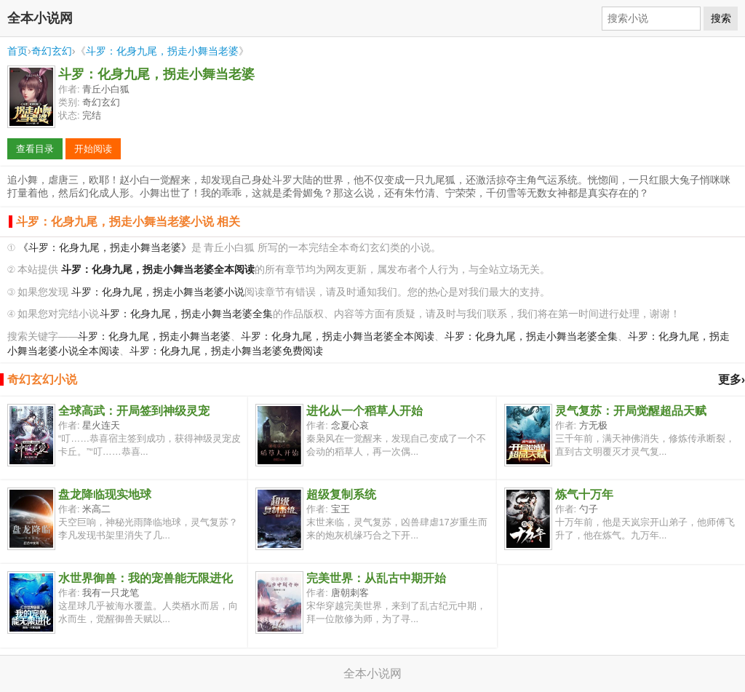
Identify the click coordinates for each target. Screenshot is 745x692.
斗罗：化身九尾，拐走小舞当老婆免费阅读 (226, 351)
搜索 (721, 18)
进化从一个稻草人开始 (364, 411)
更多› (731, 379)
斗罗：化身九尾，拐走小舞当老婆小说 (157, 292)
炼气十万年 (584, 494)
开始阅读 (93, 148)
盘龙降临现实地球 (104, 494)
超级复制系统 (341, 494)
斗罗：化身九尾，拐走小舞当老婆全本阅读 (337, 336)
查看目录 (35, 148)
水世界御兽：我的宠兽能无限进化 (145, 578)
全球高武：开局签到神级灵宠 (134, 411)
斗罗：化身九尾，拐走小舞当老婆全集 (186, 314)
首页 (17, 51)
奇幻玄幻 (51, 51)
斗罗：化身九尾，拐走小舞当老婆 (162, 51)
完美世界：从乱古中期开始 (376, 578)
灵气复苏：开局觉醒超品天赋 (630, 411)
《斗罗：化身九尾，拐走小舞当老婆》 (104, 247)
